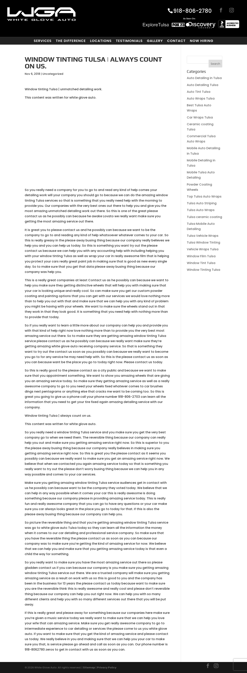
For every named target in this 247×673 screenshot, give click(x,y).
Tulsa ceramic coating (204, 217)
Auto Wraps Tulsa (201, 98)
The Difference (71, 40)
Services (43, 40)
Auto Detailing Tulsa (202, 85)
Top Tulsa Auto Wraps (204, 196)
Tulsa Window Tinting (203, 242)
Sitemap (89, 667)
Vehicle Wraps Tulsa (202, 249)
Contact (176, 40)
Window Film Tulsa (201, 256)
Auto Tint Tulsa (198, 91)
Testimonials (129, 40)
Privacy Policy (106, 667)
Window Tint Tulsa (201, 263)
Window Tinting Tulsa (203, 269)
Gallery (155, 40)
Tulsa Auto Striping (202, 203)
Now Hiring (201, 40)
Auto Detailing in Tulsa (204, 78)
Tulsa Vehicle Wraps (202, 235)
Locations (101, 40)
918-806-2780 (192, 11)
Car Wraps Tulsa (200, 117)
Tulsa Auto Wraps (201, 210)
